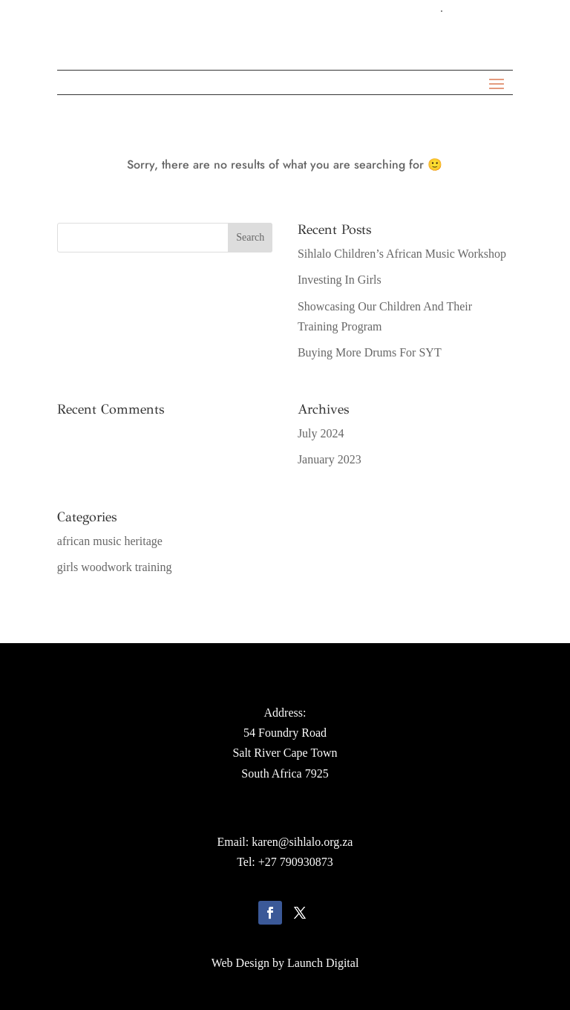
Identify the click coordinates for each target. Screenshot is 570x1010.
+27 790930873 (295, 862)
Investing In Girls (339, 279)
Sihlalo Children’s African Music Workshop (402, 253)
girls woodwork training (114, 567)
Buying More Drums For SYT (370, 352)
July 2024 (321, 433)
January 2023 (329, 459)
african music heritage (110, 541)
